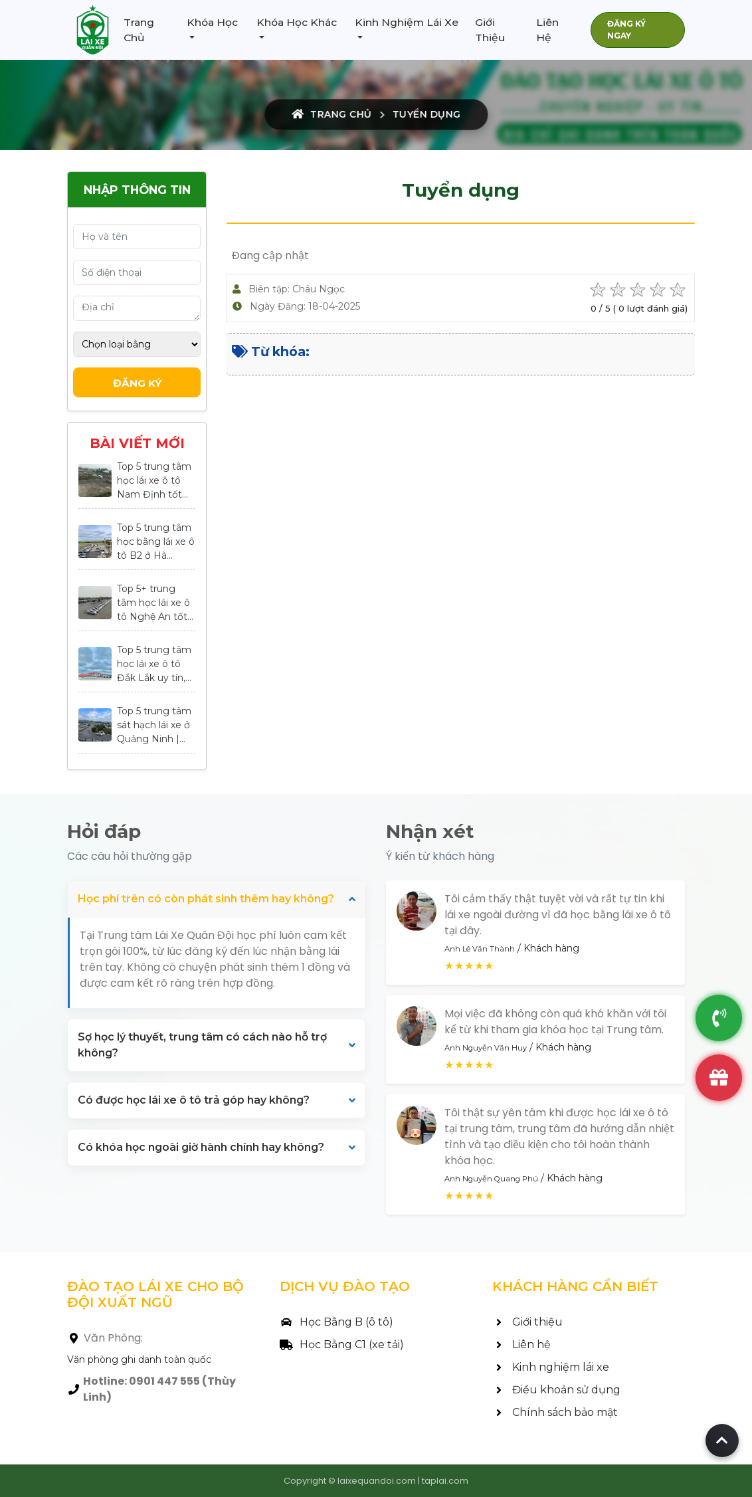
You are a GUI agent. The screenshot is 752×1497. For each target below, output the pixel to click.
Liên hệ (521, 1344)
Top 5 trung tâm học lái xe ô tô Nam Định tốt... (154, 480)
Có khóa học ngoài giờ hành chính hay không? (201, 1147)
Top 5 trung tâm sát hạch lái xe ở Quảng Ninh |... (154, 725)
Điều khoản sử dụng (556, 1389)
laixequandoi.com (376, 1480)
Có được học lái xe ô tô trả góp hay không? (194, 1100)
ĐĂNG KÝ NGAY (626, 30)
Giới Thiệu (490, 30)
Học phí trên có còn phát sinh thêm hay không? (206, 898)
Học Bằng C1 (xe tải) (342, 1344)
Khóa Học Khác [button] (296, 22)
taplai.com (445, 1480)
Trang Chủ (139, 30)
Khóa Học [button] (212, 22)
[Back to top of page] (722, 1440)
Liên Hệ (547, 30)
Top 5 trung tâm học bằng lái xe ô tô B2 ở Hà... (156, 541)
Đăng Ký (137, 383)
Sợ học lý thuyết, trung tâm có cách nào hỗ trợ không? (202, 1045)
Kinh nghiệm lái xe (550, 1367)
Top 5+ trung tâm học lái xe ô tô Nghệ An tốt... (155, 603)
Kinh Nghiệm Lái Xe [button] (406, 22)
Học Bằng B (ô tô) (336, 1322)
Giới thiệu (527, 1322)
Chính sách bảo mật (555, 1412)
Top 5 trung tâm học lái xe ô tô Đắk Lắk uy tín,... (154, 664)
